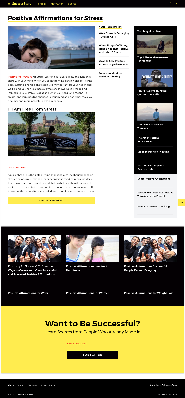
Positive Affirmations (20, 77)
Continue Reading (51, 200)
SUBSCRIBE (92, 354)
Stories (42, 4)
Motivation (57, 4)
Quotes (72, 4)
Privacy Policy (48, 385)
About (11, 385)
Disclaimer (33, 385)
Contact (21, 385)
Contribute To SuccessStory (163, 385)
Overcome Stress (18, 167)
